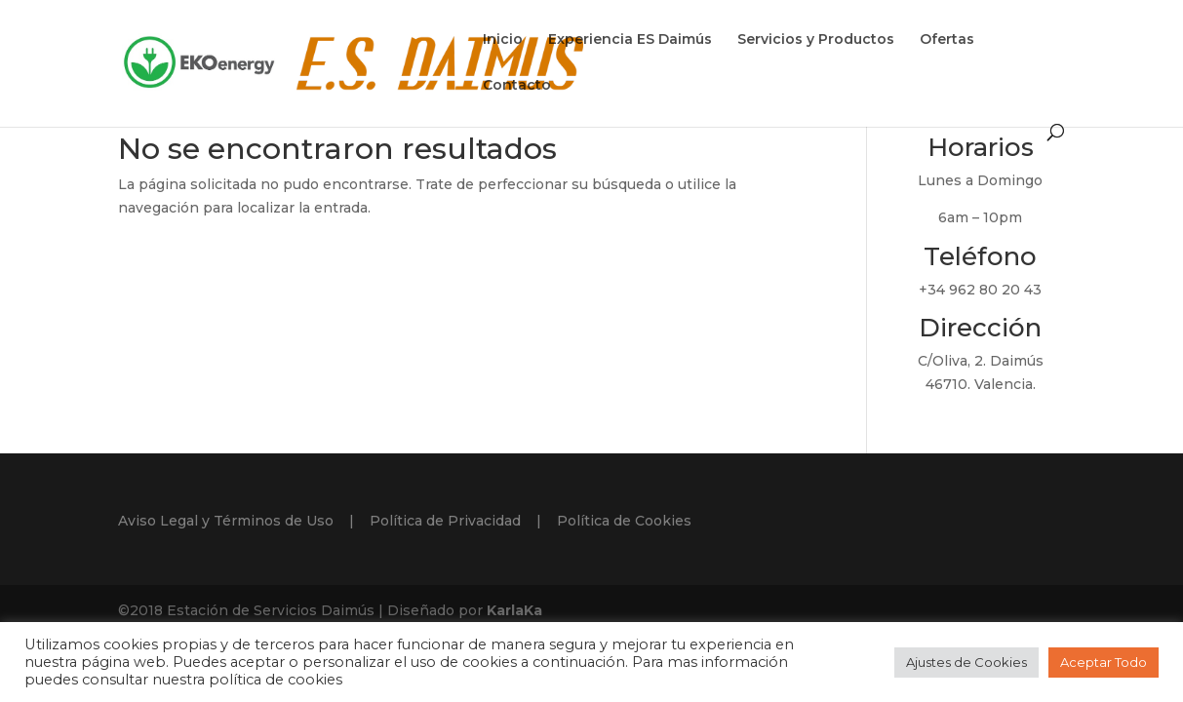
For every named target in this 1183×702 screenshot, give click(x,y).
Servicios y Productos (815, 40)
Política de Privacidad (445, 520)
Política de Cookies (624, 520)
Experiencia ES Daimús (630, 40)
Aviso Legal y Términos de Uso (226, 520)
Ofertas (947, 40)
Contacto (517, 86)
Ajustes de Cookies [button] (966, 662)
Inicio (503, 40)
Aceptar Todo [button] (1103, 662)
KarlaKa (514, 610)
